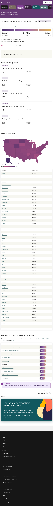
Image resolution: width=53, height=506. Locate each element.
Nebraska (4, 273)
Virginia (3, 205)
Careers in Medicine (7, 463)
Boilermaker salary (6, 357)
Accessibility (5, 498)
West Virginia (5, 287)
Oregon (3, 237)
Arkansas (4, 326)
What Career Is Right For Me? (9, 456)
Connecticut (4, 196)
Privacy (4, 495)
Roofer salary (5, 378)
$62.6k (48, 34)
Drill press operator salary (7, 367)
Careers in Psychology (7, 466)
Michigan (4, 314)
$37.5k (5, 34)
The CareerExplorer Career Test (9, 446)
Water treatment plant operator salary (10, 350)
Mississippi (4, 279)
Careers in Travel (6, 469)
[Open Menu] (22, 2)
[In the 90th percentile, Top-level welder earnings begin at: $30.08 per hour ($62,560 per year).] (26, 70)
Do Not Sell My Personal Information (10, 502)
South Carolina (5, 317)
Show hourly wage (11, 26)
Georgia (3, 320)
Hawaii (3, 179)
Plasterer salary (5, 361)
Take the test (47, 2)
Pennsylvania (5, 249)
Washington (4, 193)
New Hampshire (5, 211)
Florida (3, 305)
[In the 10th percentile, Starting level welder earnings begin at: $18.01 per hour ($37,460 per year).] (26, 120)
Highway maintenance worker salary (10, 374)
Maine (3, 229)
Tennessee (4, 296)
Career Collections (6, 453)
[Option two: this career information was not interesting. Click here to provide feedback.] (50, 393)
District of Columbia (6, 176)
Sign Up (4, 443)
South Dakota (5, 311)
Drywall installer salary (7, 354)
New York (4, 226)
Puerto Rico (4, 329)
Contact (4, 485)
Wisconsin (4, 232)
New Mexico (4, 214)
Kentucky (4, 308)
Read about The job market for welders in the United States (16, 416)
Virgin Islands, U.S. (6, 184)
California (4, 217)
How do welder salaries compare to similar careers (12, 56)
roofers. (13, 340)
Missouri (4, 302)
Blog (4, 437)
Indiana (3, 267)
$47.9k (26, 34)
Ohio (3, 293)
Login (4, 440)
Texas (3, 243)
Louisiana (4, 208)
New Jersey (4, 202)
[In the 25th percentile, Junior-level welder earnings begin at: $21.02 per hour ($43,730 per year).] (26, 108)
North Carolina (5, 276)
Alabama (4, 284)
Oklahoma (4, 282)
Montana (4, 270)
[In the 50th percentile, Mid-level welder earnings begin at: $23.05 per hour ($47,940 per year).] (26, 95)
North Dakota (5, 187)
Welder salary (5, 364)
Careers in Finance (6, 459)
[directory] (26, 54)
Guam (3, 323)
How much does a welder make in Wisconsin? (11, 54)
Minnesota (4, 234)
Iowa (3, 261)
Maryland (4, 220)
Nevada (3, 240)
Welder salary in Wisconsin (9, 15)
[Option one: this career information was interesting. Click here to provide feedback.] (48, 393)
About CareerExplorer (7, 482)
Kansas (3, 290)
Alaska (3, 173)
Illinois (3, 299)
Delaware (4, 223)
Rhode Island (5, 190)
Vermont (4, 258)
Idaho (3, 264)
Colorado (4, 246)
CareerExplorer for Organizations (9, 476)
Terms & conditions (6, 492)
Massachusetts (5, 199)
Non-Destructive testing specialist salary (11, 347)
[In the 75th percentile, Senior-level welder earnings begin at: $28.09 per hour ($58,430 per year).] (26, 82)
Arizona (3, 252)
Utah (3, 255)
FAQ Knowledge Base (7, 489)
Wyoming (4, 182)
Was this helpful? (42, 393)
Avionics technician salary (8, 371)
